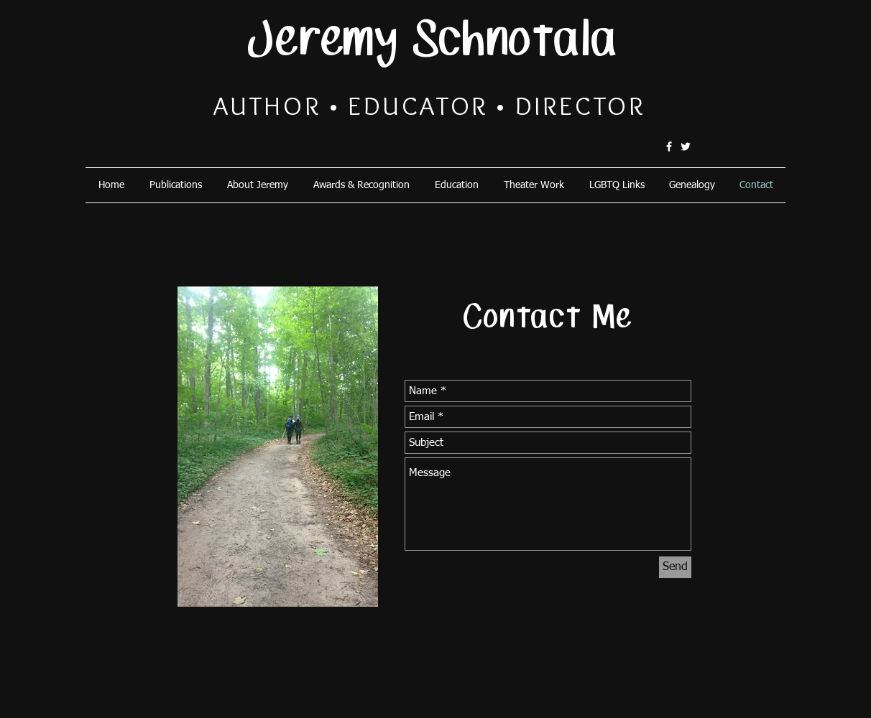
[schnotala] (669, 146)
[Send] (675, 567)
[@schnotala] (685, 146)
